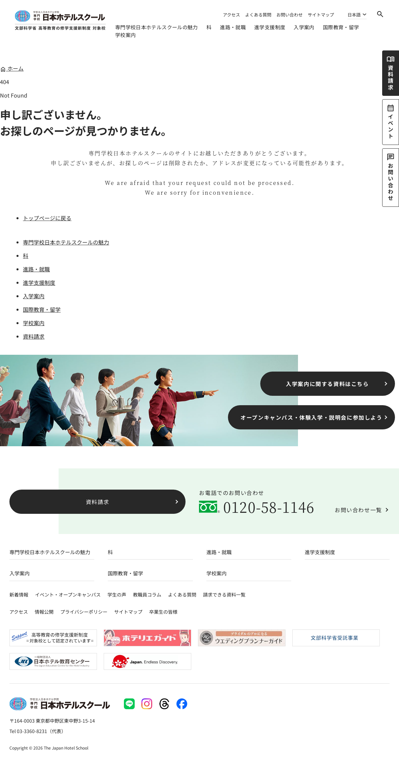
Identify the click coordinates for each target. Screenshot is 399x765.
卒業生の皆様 (163, 611)
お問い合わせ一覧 (358, 510)
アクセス (231, 14)
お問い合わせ (289, 14)
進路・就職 (233, 27)
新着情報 (18, 594)
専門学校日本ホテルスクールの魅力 (156, 27)
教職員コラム (147, 594)
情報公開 (44, 611)
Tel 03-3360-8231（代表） (37, 731)
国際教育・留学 (341, 27)
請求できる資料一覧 (224, 594)
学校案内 (125, 34)
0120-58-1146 (268, 507)
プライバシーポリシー (83, 611)
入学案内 (304, 27)
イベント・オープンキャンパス (68, 594)
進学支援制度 (269, 27)
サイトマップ (321, 14)
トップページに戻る (47, 218)
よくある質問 (258, 14)
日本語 (354, 15)
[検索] (380, 14)
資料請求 (33, 336)
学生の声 (116, 594)
